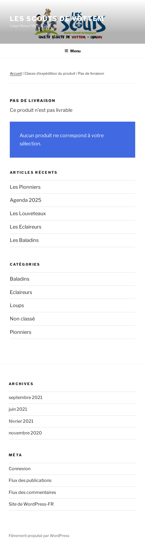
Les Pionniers (25, 187)
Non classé (22, 319)
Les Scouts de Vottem (57, 19)
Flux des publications (30, 480)
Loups (17, 305)
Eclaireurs (21, 292)
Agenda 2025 (25, 200)
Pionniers (20, 332)
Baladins (19, 279)
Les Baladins (24, 240)
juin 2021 (18, 409)
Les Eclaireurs (25, 227)
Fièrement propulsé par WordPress (39, 535)
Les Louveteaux (28, 213)
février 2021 (21, 421)
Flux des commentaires (32, 492)
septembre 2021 (25, 397)
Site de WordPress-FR (31, 504)
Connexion (19, 468)
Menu (72, 51)
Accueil (16, 73)
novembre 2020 (25, 433)
